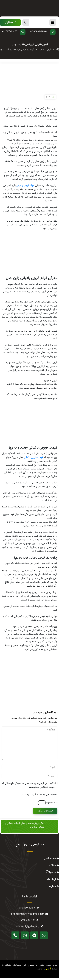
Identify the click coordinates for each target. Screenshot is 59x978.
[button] (10, 22)
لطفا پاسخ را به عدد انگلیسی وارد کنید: (38, 795)
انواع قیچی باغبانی (25, 185)
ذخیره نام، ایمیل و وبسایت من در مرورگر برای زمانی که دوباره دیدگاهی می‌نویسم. (28, 785)
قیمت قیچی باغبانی (33, 457)
